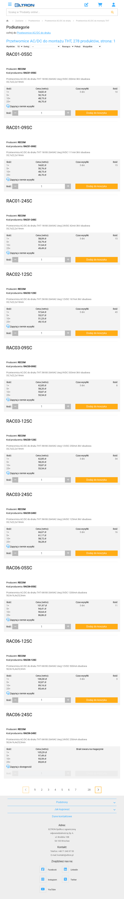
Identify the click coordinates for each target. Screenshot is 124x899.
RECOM (22, 69)
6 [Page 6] (69, 789)
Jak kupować (85, 809)
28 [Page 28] (89, 789)
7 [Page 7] (75, 789)
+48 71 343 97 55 (66, 851)
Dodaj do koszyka (96, 112)
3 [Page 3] (48, 789)
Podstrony (86, 802)
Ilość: (8, 113)
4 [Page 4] (55, 789)
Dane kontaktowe (62, 816)
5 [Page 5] (62, 789)
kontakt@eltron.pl (65, 855)
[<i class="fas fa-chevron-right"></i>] (98, 790)
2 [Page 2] (41, 789)
